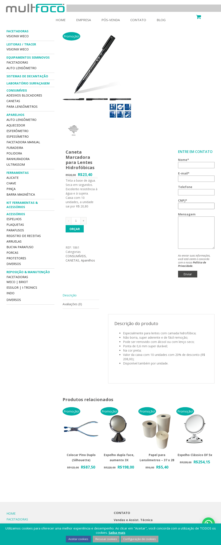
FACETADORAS (17, 31)
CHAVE (11, 183)
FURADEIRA (14, 148)
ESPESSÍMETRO (17, 136)
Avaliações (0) (72, 304)
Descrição (70, 295)
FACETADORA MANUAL (23, 142)
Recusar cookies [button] (106, 539)
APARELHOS (15, 115)
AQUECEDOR (15, 125)
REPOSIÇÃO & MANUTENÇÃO (28, 272)
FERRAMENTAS (17, 173)
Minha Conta (185, 16)
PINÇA (11, 189)
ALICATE (12, 178)
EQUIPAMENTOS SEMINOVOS (28, 57)
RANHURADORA (18, 159)
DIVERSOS (13, 264)
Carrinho (209, 16)
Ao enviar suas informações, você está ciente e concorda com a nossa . (194, 261)
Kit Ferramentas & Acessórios (22, 205)
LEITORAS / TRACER (21, 44)
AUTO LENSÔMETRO (21, 68)
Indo (10, 293)
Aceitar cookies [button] (78, 539)
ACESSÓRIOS (15, 214)
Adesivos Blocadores (24, 95)
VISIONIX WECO (17, 36)
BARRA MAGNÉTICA (20, 194)
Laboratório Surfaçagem (28, 83)
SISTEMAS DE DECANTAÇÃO (27, 76)
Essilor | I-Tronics (21, 287)
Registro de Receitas (23, 236)
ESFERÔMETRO (17, 131)
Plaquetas (15, 225)
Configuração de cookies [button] (139, 539)
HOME (11, 513)
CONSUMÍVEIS (76, 256)
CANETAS (72, 260)
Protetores (16, 258)
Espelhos (14, 219)
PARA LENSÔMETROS (22, 106)
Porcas (12, 253)
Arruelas (14, 241)
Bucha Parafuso (19, 247)
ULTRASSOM (15, 164)
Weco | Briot (17, 282)
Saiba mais (117, 532)
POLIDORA (14, 153)
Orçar (74, 229)
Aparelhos (88, 260)
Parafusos (15, 230)
